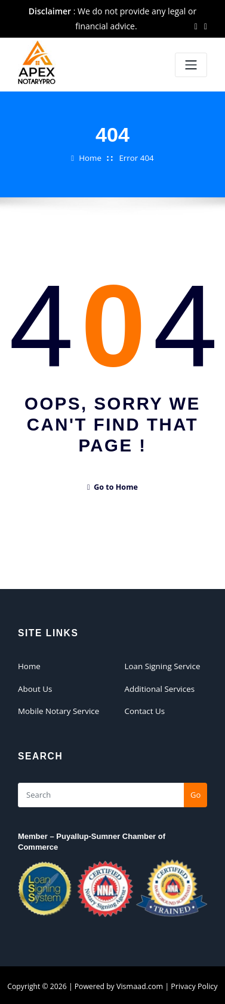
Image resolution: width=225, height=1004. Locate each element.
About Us (34, 687)
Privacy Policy (193, 984)
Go (195, 792)
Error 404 (136, 157)
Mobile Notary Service (57, 709)
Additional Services (159, 687)
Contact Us (144, 709)
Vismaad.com (140, 984)
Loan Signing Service (161, 665)
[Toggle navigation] (191, 65)
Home (91, 157)
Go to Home (112, 487)
